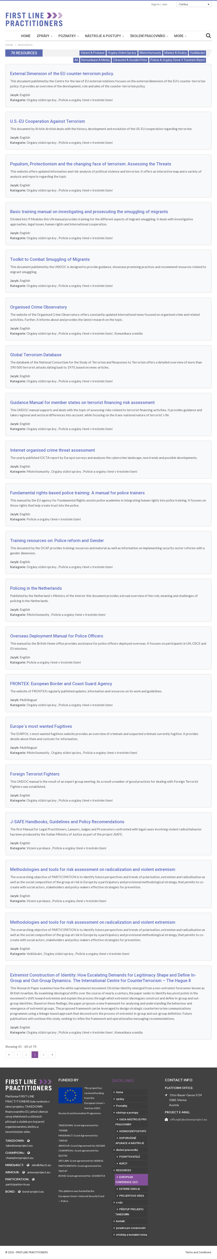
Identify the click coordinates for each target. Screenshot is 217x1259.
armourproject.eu (38, 1172)
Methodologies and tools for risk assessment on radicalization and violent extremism (92, 869)
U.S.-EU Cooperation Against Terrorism (47, 121)
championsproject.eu (19, 1158)
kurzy (123, 1163)
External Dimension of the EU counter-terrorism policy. (62, 73)
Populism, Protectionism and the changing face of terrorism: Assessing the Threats (90, 163)
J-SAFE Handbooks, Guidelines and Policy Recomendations (67, 821)
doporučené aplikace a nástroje (129, 1141)
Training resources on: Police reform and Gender (57, 540)
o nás (119, 1202)
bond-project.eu (33, 1191)
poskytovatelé (129, 1156)
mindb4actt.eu (41, 1165)
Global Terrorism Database (35, 354)
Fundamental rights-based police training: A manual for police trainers (77, 492)
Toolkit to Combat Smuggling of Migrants (50, 259)
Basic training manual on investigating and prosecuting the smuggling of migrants (89, 211)
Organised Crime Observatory (38, 307)
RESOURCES (123, 1170)
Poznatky (67, 36)
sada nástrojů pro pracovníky (131, 1122)
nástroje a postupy (103, 36)
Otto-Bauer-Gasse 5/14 (186, 1095)
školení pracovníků (147, 36)
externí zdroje (129, 1189)
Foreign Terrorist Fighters (35, 774)
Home (26, 36)
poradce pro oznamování (131, 1228)
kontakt (120, 1221)
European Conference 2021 (126, 1180)
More (179, 36)
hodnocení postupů (132, 1131)
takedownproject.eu (19, 1145)
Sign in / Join (159, 4)
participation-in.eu (18, 1184)
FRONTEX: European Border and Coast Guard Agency (61, 683)
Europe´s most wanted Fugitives (41, 726)
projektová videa (131, 1195)
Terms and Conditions (198, 1252)
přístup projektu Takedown (129, 1212)
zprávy (43, 36)
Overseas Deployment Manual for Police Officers (56, 636)
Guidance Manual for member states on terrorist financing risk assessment (82, 402)
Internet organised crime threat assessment (52, 450)
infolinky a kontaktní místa (131, 1234)
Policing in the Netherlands (36, 588)
